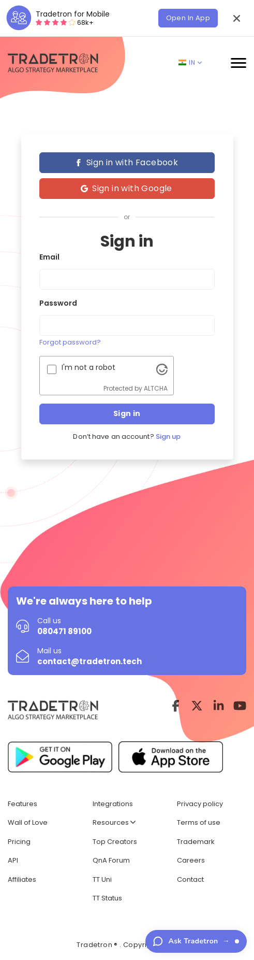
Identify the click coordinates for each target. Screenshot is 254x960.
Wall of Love (28, 822)
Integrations (113, 804)
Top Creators (115, 842)
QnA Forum (111, 860)
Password (58, 303)
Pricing (19, 842)
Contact (190, 879)
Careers (191, 860)
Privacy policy (200, 804)
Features (22, 804)
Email (49, 257)
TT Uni (102, 879)
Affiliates (22, 879)
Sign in (127, 413)
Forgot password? (70, 342)
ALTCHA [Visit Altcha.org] (156, 388)
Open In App (188, 18)
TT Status (107, 898)
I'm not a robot (88, 367)
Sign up (168, 436)
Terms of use (198, 822)
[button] (236, 18)
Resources (114, 822)
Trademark (196, 842)
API (13, 860)
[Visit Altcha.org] (162, 369)
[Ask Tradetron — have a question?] (196, 941)
